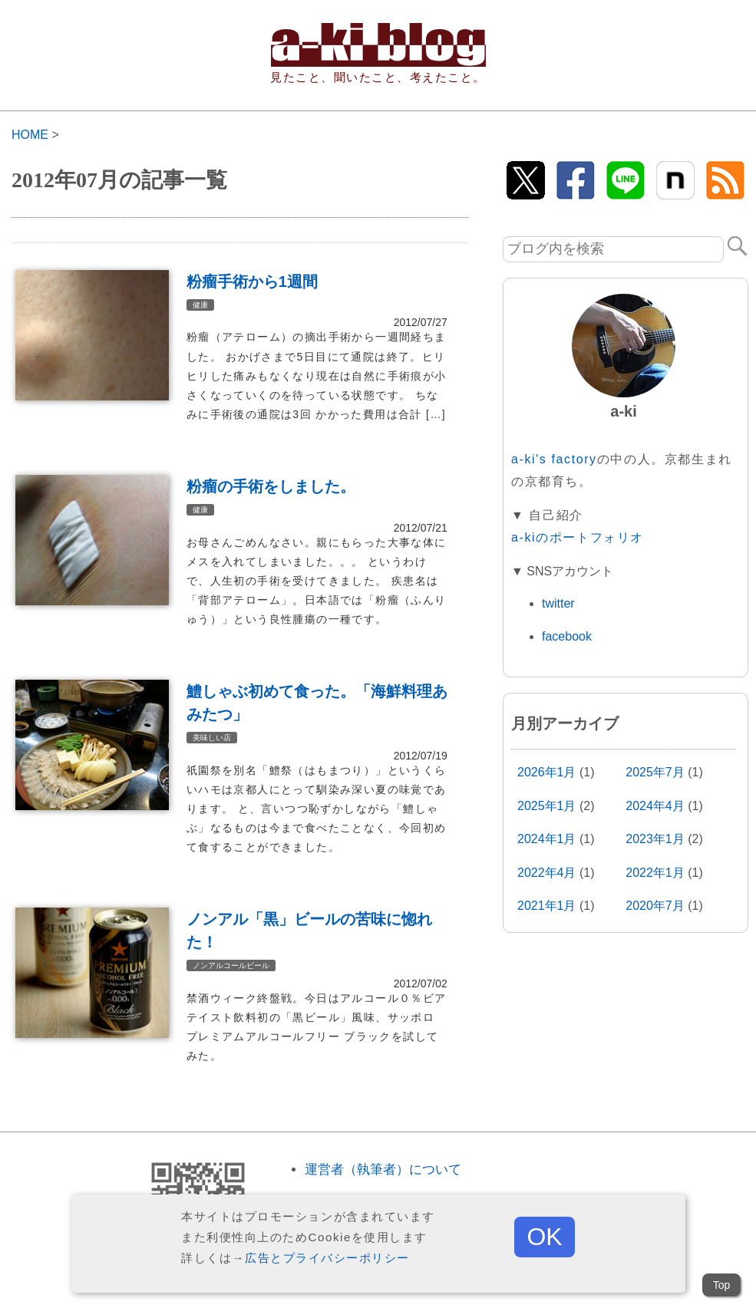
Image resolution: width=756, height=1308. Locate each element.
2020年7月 (655, 905)
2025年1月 (546, 805)
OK (544, 1236)
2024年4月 (655, 805)
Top (722, 1285)
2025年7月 (655, 772)
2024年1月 (546, 838)
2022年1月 (655, 872)
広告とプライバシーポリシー (327, 1257)
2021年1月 (546, 905)
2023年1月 (655, 838)
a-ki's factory (554, 459)
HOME (30, 134)
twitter (558, 603)
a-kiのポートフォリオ (577, 537)
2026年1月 (546, 772)
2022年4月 (546, 872)
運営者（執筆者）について (383, 1169)
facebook (567, 636)
